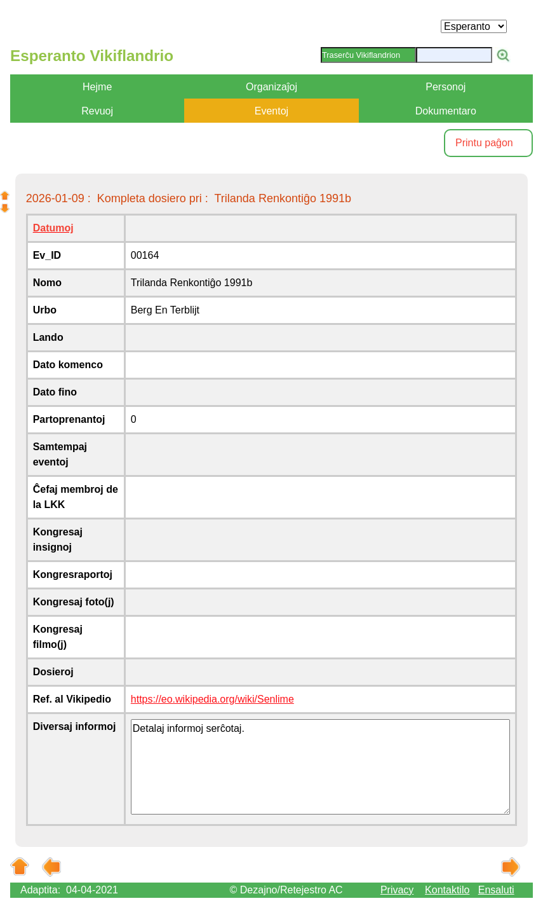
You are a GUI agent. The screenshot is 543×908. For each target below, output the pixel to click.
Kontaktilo (447, 889)
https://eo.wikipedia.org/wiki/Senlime (212, 699)
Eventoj (271, 111)
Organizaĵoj (271, 86)
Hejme (97, 86)
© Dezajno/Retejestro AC (286, 889)
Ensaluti (496, 889)
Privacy (396, 889)
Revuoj (97, 111)
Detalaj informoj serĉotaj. (321, 767)
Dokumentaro (445, 111)
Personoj (446, 86)
